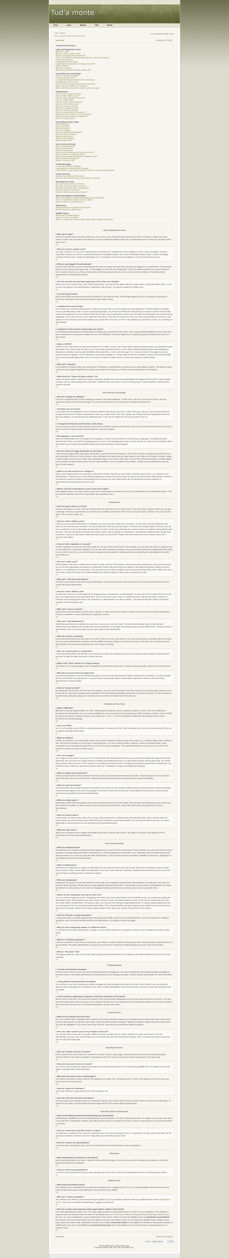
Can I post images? (63, 130)
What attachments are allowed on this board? (73, 208)
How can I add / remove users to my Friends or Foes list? (78, 178)
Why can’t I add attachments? (67, 108)
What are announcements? (66, 134)
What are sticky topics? (65, 136)
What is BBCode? (63, 124)
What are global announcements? (69, 132)
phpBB (105, 1247)
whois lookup (115, 1214)
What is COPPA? (62, 66)
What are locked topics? (65, 138)
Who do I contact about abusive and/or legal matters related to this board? (84, 219)
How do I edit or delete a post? (67, 96)
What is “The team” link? (65, 161)
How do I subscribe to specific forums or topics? (74, 200)
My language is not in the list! (67, 82)
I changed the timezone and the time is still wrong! (75, 80)
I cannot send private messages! (68, 166)
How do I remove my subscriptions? (69, 202)
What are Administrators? (65, 146)
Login (56, 33)
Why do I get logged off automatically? (70, 56)
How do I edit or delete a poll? (67, 104)
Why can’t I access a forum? (67, 106)
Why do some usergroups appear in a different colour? (77, 156)
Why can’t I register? (64, 68)
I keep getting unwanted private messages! (72, 168)
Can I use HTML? (62, 126)
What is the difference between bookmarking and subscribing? (80, 198)
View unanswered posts (62, 36)
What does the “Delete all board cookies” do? (73, 70)
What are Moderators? (64, 148)
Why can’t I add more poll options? (69, 102)
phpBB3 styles (109, 1245)
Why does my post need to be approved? (72, 116)
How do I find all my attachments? (69, 210)
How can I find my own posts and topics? (71, 192)
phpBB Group (125, 1187)
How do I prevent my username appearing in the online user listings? (82, 58)
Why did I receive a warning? (67, 110)
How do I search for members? (68, 190)
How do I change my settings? (67, 76)
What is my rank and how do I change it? (71, 86)
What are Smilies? (63, 128)
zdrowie (122, 1245)
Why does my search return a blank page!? (72, 188)
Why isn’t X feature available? (67, 217)
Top (57, 244)
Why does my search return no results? (71, 186)
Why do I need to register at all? (68, 54)
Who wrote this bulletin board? (67, 215)
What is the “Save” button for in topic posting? (73, 114)
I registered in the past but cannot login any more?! (75, 64)
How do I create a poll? (65, 100)
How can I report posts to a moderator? (71, 112)
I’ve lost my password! (64, 60)
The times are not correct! (66, 78)
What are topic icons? (64, 140)
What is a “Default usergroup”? (67, 158)
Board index (59, 40)
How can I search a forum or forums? (70, 184)
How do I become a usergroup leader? (70, 154)
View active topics (79, 36)
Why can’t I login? (63, 52)
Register (63, 33)
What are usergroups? (64, 150)
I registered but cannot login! (67, 62)
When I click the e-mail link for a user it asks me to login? (78, 88)
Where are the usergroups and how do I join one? (75, 152)
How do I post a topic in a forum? (68, 94)
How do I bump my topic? (65, 118)
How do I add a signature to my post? (70, 98)
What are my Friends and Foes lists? (70, 176)
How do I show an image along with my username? (75, 84)
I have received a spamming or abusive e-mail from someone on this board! (85, 170)
